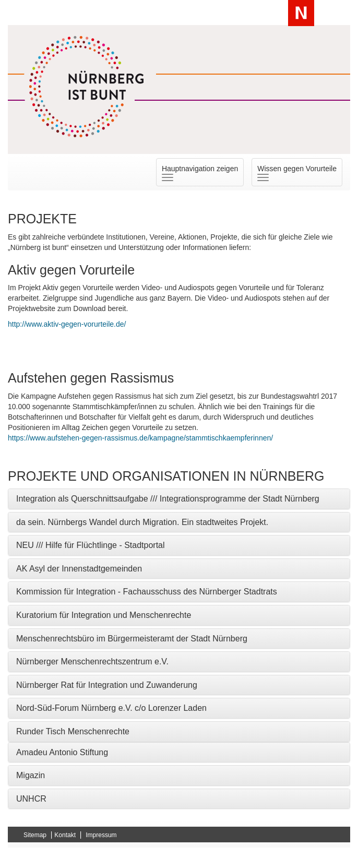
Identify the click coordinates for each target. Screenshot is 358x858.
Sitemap (34, 835)
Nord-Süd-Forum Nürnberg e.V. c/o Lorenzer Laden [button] (111, 708)
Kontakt (65, 835)
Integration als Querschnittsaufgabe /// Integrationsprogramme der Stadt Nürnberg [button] (167, 498)
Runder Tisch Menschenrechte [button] (72, 731)
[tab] (179, 499)
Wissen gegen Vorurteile (299, 173)
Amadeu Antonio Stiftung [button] (62, 752)
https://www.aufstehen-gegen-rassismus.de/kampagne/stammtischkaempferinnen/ (140, 438)
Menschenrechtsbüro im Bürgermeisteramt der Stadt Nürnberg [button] (131, 638)
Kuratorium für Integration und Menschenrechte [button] (103, 615)
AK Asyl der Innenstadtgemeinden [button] (79, 568)
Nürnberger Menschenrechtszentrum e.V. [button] (92, 661)
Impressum (101, 835)
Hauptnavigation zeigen (203, 173)
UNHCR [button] (31, 798)
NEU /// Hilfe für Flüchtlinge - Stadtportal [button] (90, 545)
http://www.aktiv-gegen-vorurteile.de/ (67, 324)
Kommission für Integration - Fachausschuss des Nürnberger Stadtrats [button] (146, 591)
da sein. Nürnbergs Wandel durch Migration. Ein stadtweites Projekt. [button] (142, 522)
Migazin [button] (30, 775)
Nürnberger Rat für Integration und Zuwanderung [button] (106, 685)
